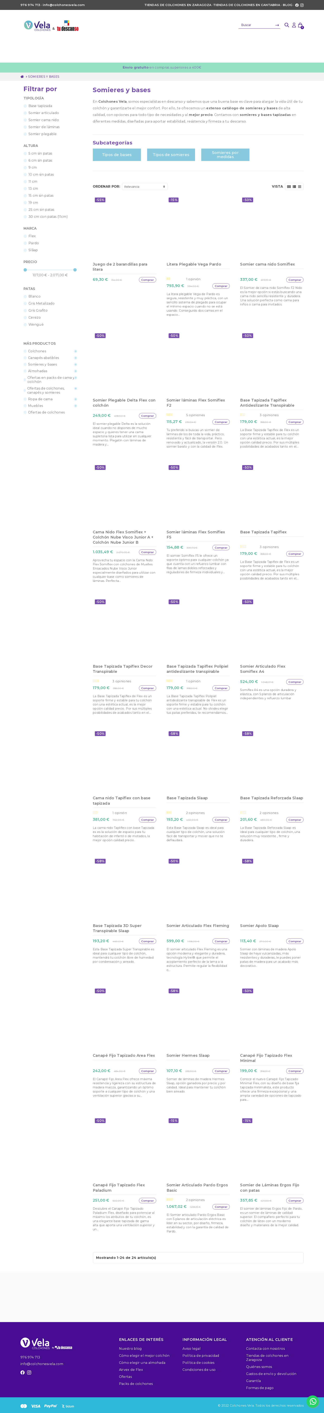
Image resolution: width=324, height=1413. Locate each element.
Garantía (253, 1381)
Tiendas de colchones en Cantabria (246, 5)
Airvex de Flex (131, 1370)
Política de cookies (198, 1363)
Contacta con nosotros (265, 1349)
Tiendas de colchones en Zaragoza (177, 5)
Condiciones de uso (199, 1370)
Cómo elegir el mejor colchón (144, 1356)
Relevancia (131, 186)
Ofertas (125, 1377)
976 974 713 (30, 1357)
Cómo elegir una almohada (142, 1363)
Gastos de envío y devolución (271, 1374)
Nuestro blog (130, 1349)
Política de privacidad (200, 1356)
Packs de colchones (136, 1384)
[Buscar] (259, 25)
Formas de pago (260, 1388)
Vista (277, 186)
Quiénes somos (259, 1367)
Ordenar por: (106, 186)
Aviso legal (191, 1349)
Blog (287, 5)
